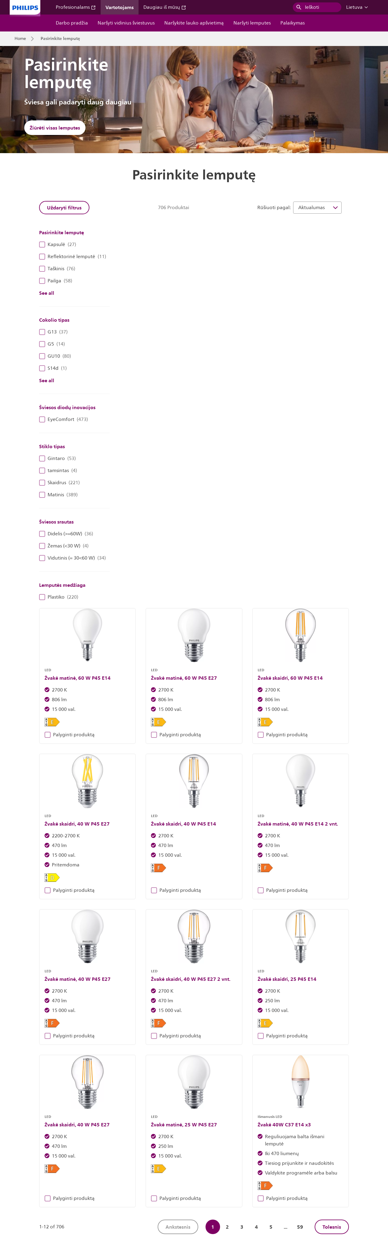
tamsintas (58, 470)
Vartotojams (119, 7)
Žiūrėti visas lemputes (55, 127)
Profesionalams (76, 7)
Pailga (55, 280)
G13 (53, 332)
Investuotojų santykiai (36, 1184)
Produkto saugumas (319, 1184)
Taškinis (57, 268)
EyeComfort (63, 419)
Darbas (73, 1184)
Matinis (58, 494)
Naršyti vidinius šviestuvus (126, 23)
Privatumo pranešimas (268, 1184)
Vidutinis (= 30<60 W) (72, 558)
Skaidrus (59, 482)
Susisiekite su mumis (109, 1184)
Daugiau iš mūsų (164, 7)
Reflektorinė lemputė (72, 256)
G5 (52, 344)
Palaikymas (292, 23)
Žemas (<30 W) (64, 546)
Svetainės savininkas (158, 1184)
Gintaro (57, 458)
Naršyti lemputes (252, 23)
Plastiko (58, 597)
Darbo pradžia (72, 23)
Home (20, 38)
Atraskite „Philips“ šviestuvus (106, 1069)
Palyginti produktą (149, 348)
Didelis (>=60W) (66, 533)
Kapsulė (57, 244)
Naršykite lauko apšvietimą (194, 23)
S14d (53, 368)
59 (300, 824)
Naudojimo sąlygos (33, 1196)
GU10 (55, 356)
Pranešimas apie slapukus (213, 1184)
